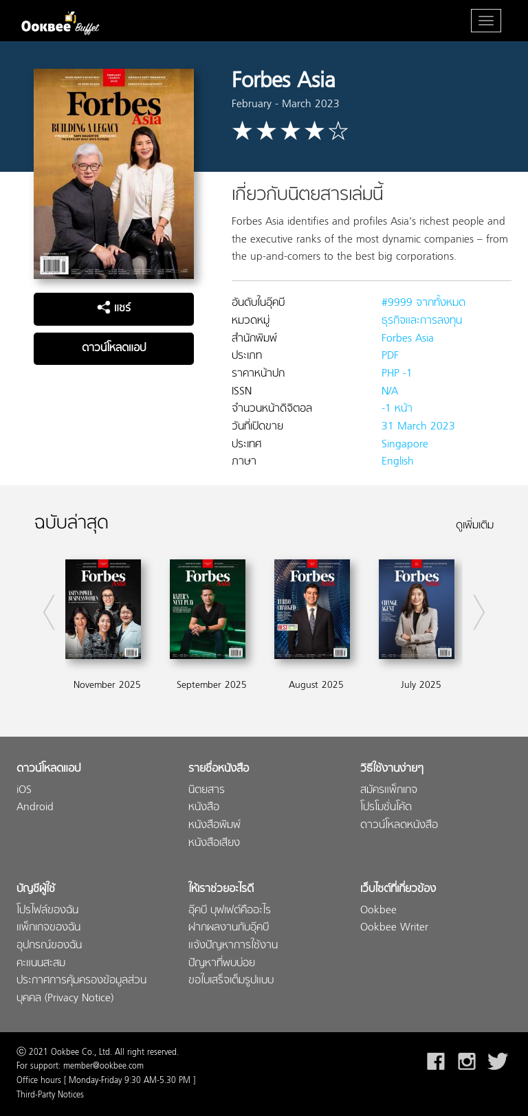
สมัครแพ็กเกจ (388, 790)
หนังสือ (203, 807)
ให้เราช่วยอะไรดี (221, 889)
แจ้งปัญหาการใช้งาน (233, 946)
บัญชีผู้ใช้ (35, 889)
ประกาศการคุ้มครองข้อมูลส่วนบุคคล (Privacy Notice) (81, 989)
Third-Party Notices (50, 1095)
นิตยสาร (206, 790)
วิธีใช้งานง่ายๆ (392, 769)
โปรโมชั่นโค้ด (386, 807)
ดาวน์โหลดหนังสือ (399, 825)
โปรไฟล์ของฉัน (47, 910)
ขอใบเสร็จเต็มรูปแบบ (231, 981)
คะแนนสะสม (40, 963)
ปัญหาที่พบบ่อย (221, 963)
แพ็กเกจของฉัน (48, 928)
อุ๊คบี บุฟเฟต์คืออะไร (229, 910)
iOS (24, 790)
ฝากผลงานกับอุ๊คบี (228, 928)
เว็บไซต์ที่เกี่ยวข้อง (398, 889)
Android (35, 807)
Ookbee (378, 910)
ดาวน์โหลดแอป (114, 348)
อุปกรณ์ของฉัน (49, 946)
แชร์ (114, 308)
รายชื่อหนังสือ (218, 769)
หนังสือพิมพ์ (214, 825)
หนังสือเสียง (214, 843)
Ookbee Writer (394, 928)
